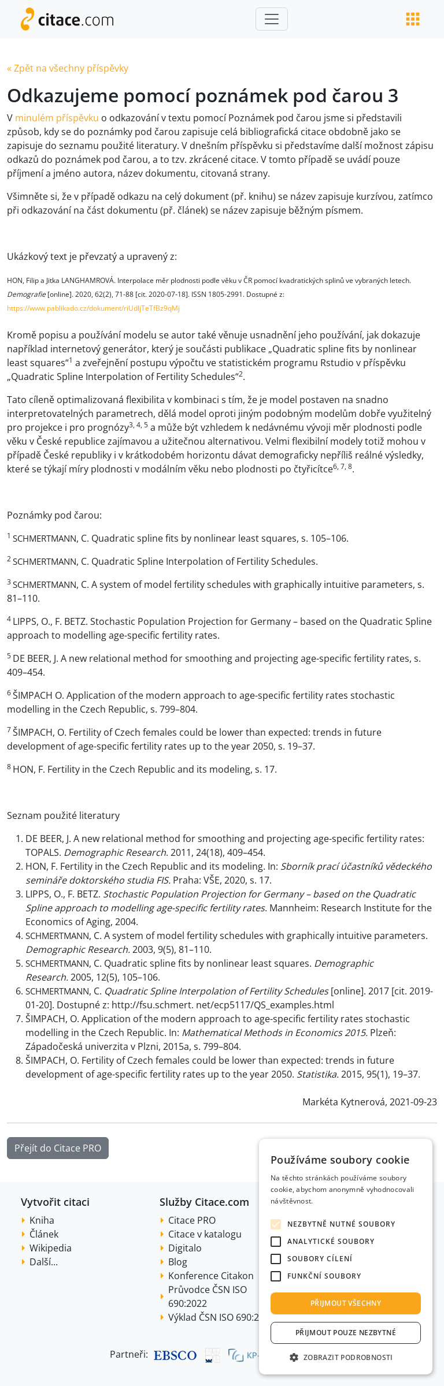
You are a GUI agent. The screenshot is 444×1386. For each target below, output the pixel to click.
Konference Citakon (211, 1275)
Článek (43, 1234)
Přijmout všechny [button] (345, 1303)
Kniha (41, 1220)
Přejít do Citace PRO (57, 1148)
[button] (346, 1357)
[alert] (345, 1256)
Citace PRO (192, 1220)
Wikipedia (50, 1248)
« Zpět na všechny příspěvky (67, 68)
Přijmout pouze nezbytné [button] (345, 1332)
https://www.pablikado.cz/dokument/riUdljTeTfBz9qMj (93, 308)
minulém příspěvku (57, 117)
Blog (177, 1261)
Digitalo (185, 1248)
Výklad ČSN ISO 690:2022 (221, 1317)
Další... (43, 1261)
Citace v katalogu (205, 1234)
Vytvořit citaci (55, 1202)
